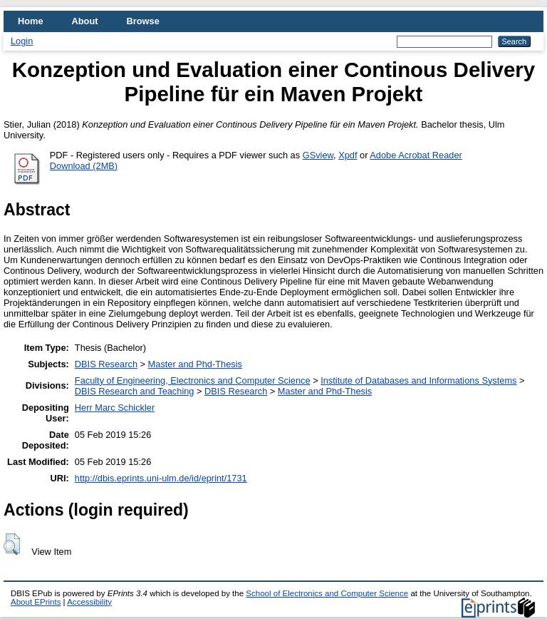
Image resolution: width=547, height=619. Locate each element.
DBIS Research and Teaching (134, 391)
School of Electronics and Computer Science (327, 593)
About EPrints (36, 602)
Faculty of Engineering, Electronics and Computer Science (193, 380)
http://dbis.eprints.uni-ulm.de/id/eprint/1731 (161, 478)
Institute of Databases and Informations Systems (418, 380)
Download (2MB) (84, 165)
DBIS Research (106, 364)
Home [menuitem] (30, 21)
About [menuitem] (85, 21)
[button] (12, 544)
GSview (318, 155)
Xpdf (347, 155)
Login (22, 41)
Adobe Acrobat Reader (416, 155)
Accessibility (89, 602)
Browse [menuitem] (143, 21)
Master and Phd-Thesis (195, 364)
